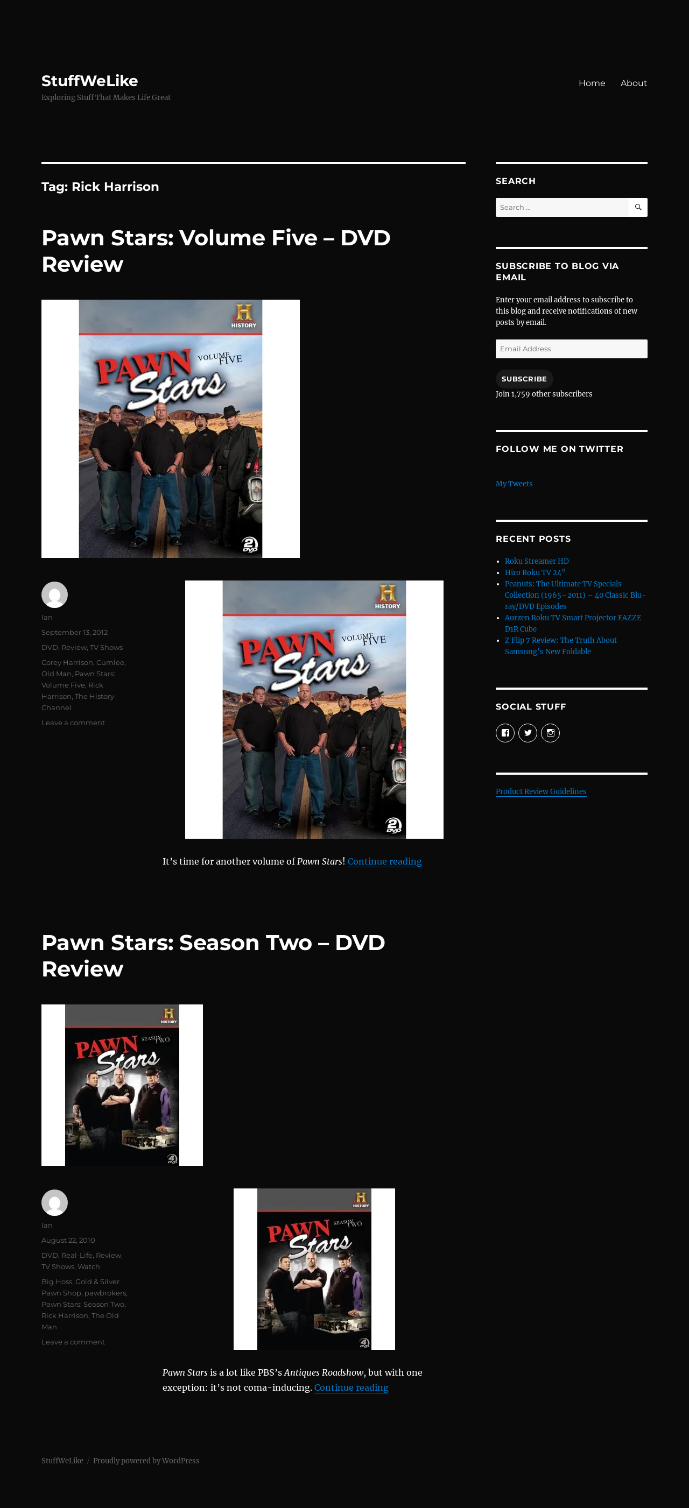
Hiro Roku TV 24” (535, 572)
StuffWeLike (89, 81)
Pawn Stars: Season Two (82, 1304)
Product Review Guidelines (541, 791)
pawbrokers (105, 1292)
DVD (49, 647)
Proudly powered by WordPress (146, 1460)
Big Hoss (56, 1281)
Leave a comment (73, 722)
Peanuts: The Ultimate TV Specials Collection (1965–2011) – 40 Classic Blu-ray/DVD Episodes (575, 595)
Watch (89, 1266)
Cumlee (110, 662)
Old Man (56, 673)
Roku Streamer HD (537, 561)
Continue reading (385, 861)
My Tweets (514, 483)
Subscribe (524, 378)
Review (74, 647)
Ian (47, 617)
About (634, 83)
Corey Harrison (67, 662)
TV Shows (106, 647)
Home (592, 83)
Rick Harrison (64, 1315)
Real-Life (77, 1255)
